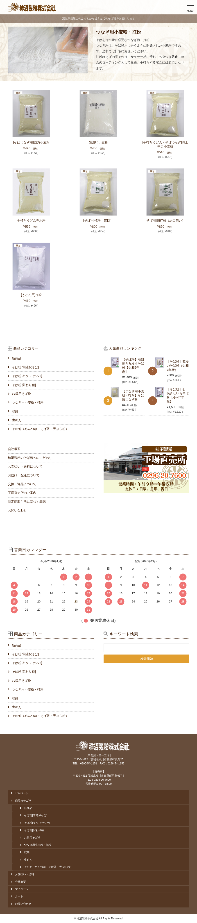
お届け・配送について (23, 475)
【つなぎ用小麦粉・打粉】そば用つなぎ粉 (133, 395)
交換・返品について (22, 484)
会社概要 (14, 449)
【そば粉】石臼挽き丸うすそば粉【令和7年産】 (133, 366)
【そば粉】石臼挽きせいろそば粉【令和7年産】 (178, 395)
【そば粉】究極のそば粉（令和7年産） (178, 365)
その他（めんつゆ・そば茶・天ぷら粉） (40, 429)
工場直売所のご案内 (22, 493)
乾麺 (15, 411)
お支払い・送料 (24, 874)
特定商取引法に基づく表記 (27, 501)
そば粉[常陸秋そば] (25, 367)
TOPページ (22, 793)
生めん (16, 420)
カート (19, 896)
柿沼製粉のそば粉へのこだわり (30, 457)
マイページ (22, 889)
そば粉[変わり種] (24, 385)
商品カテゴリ (23, 800)
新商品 (16, 358)
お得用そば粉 (21, 394)
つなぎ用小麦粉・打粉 (27, 402)
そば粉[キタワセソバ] (27, 376)
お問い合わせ (17, 510)
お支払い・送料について (25, 466)
